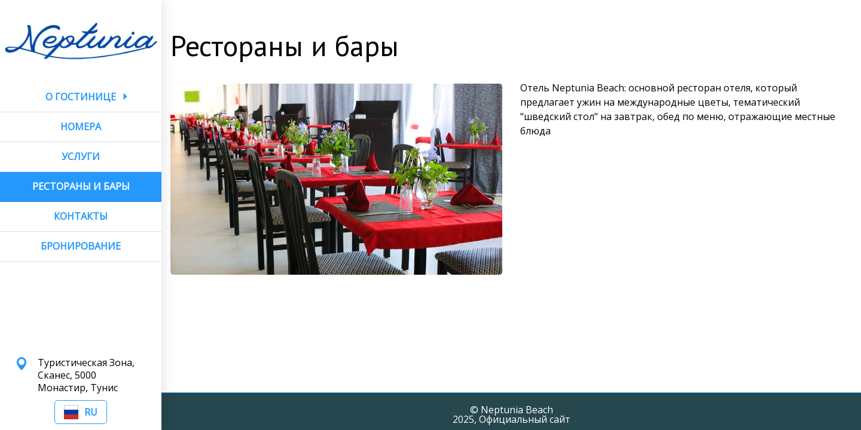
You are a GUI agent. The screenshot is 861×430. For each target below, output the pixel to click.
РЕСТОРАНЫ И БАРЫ (81, 186)
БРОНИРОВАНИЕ (81, 246)
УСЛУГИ (81, 156)
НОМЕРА (80, 126)
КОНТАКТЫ (81, 216)
